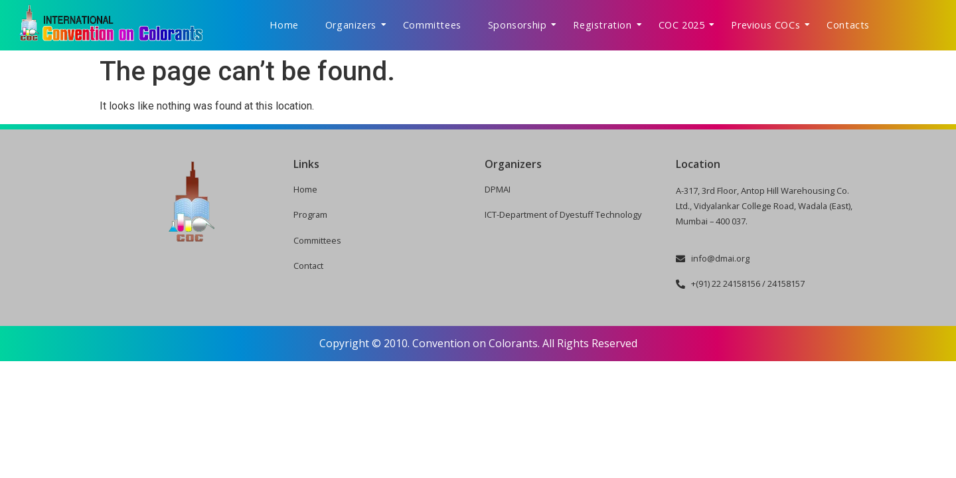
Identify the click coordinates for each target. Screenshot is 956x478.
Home (284, 25)
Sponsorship (522, 25)
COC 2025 (687, 25)
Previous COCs (770, 25)
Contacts (848, 25)
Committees (432, 25)
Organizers (356, 25)
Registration (607, 25)
